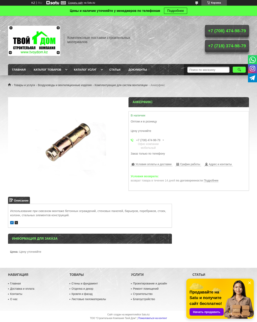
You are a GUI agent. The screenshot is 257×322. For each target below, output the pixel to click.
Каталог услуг (85, 69)
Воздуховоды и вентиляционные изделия (65, 85)
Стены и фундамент (84, 283)
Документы (137, 69)
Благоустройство (144, 299)
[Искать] (239, 70)
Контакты (16, 294)
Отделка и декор (82, 288)
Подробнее (175, 10)
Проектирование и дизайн (150, 283)
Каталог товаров (47, 69)
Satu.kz (146, 314)
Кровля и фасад (81, 294)
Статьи (115, 69)
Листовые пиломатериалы (88, 299)
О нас (13, 299)
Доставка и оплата (22, 288)
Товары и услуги (24, 85)
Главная (19, 69)
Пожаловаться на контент (152, 318)
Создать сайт (75, 2)
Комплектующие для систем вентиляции (121, 85)
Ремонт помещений (145, 288)
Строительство (142, 294)
